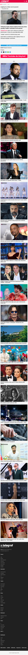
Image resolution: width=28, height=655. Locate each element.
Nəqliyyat (2, 577)
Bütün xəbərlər (3, 647)
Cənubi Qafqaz (3, 602)
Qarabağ (2, 565)
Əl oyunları (2, 627)
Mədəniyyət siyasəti (4, 615)
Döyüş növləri (3, 626)
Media (1, 589)
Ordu (1, 557)
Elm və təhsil (2, 585)
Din (1, 590)
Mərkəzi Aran (3, 640)
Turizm (2, 578)
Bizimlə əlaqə (24, 647)
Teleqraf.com (4, 30)
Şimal (1, 643)
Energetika (2, 573)
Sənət (1, 618)
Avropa (2, 601)
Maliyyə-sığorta (3, 574)
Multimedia (13, 647)
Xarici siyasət (3, 562)
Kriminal (2, 609)
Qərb (1, 639)
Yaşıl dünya (2, 586)
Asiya (1, 598)
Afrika (1, 595)
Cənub (2, 637)
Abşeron (2, 644)
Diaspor (2, 558)
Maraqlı (2, 610)
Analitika (2, 566)
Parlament (2, 561)
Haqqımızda (18, 647)
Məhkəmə (2, 607)
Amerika (2, 597)
